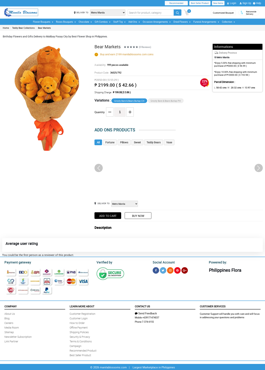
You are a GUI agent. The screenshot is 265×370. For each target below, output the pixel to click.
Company (10, 306)
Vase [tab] (169, 142)
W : (232, 87)
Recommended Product (83, 350)
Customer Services (212, 306)
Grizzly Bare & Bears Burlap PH (166, 100)
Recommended (176, 3)
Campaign (75, 345)
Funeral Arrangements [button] (206, 21)
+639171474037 (150, 317)
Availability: (110, 65)
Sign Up (245, 3)
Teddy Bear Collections (23, 27)
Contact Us (142, 306)
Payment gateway (16, 262)
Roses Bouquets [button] (66, 21)
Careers (8, 322)
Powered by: (217, 262)
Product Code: (107, 72)
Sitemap (9, 331)
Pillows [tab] (124, 142)
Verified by (103, 262)
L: (219, 87)
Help (257, 3)
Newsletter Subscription (18, 336)
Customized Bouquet (223, 12)
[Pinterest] (177, 270)
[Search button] (177, 12)
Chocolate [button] (85, 21)
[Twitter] (163, 270)
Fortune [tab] (109, 142)
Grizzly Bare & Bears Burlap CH (129, 100)
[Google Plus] (184, 270)
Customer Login (79, 318)
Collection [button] (228, 21)
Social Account (163, 262)
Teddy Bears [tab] (154, 142)
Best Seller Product (200, 3)
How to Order (77, 322)
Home (6, 27)
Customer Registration (82, 313)
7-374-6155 (148, 321)
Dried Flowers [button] (182, 21)
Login (231, 3)
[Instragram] (170, 270)
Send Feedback (146, 313)
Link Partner (11, 341)
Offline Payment (79, 327)
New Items (218, 3)
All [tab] (98, 142)
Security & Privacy (80, 336)
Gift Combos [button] (102, 21)
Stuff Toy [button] (119, 21)
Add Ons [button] (134, 21)
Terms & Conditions (81, 341)
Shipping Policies (79, 331)
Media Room (11, 327)
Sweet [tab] (137, 142)
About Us (9, 313)
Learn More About (82, 306)
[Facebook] (156, 270)
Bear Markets (44, 27)
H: (245, 87)
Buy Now (138, 216)
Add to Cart (108, 216)
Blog (7, 318)
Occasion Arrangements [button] (157, 21)
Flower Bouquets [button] (43, 21)
